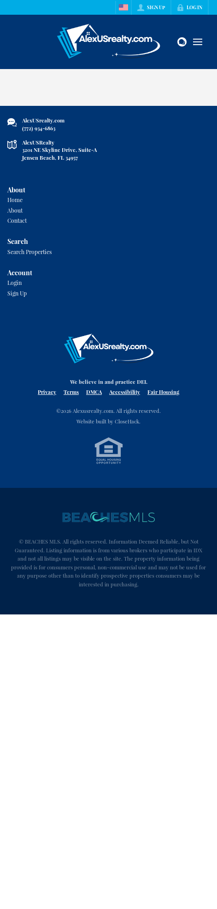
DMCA (94, 391)
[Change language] (123, 7)
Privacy (47, 391)
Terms (71, 391)
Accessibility (124, 391)
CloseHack (127, 421)
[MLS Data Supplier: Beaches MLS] (108, 517)
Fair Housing (163, 391)
